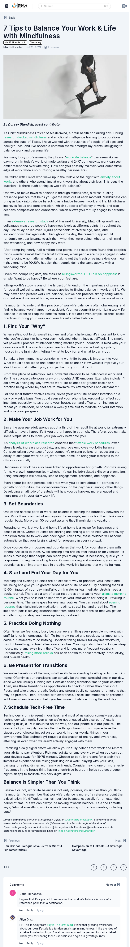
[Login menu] (124, 6)
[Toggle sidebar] (6, 6)
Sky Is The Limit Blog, (60, 924)
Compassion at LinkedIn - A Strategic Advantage (97, 847)
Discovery (35, 42)
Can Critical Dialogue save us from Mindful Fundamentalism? (32, 847)
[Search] (73, 6)
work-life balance (78, 157)
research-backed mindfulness (25, 137)
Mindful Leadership (15, 42)
